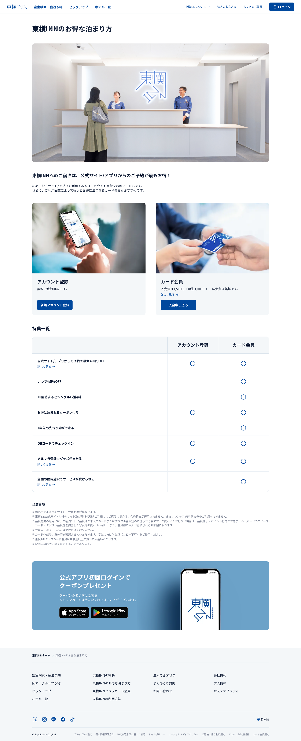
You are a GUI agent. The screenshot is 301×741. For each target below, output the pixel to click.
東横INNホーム (41, 655)
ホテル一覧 (103, 7)
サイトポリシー (157, 734)
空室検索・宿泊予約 (48, 7)
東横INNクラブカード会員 (112, 691)
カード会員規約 (261, 734)
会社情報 (220, 675)
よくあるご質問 (253, 7)
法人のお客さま (226, 7)
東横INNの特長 (104, 675)
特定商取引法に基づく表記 (131, 734)
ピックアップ (78, 7)
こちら (92, 595)
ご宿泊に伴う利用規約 (213, 734)
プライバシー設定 (82, 734)
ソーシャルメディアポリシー (183, 734)
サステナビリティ (226, 691)
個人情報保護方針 (104, 734)
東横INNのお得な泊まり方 (112, 683)
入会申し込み (178, 305)
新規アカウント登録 (55, 305)
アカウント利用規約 (238, 734)
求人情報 (220, 683)
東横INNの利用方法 (107, 698)
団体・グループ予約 (46, 683)
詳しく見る (170, 295)
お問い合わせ (162, 691)
